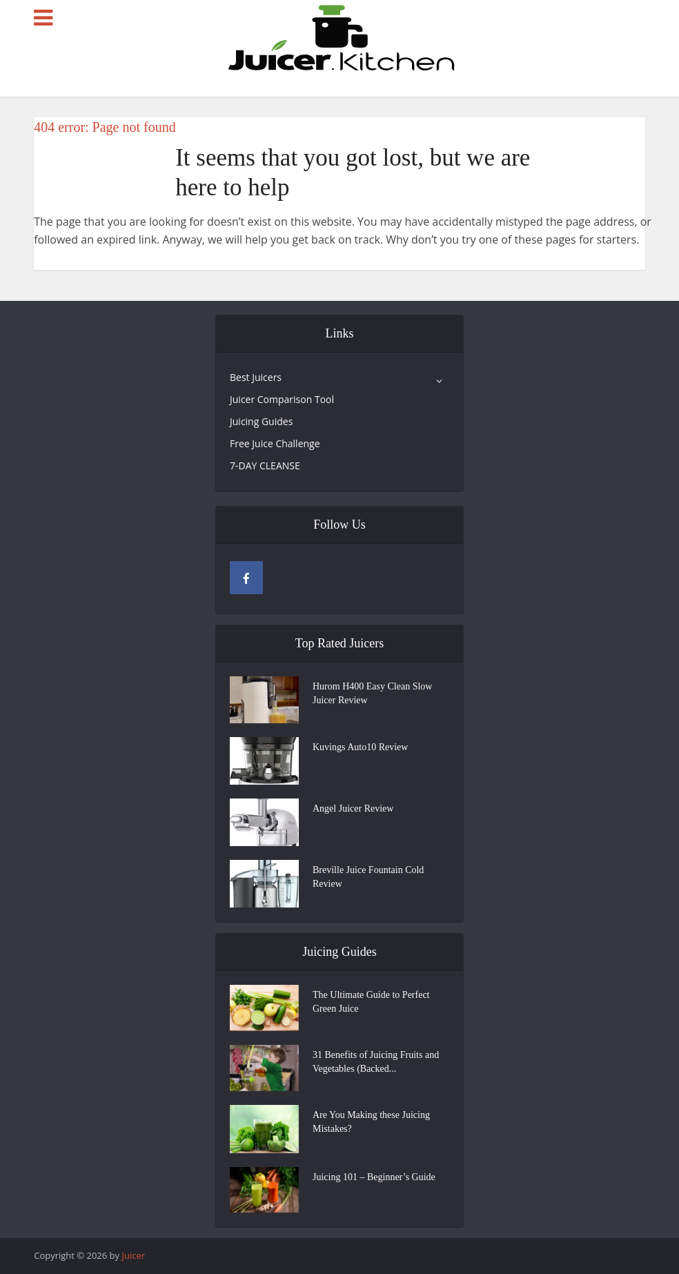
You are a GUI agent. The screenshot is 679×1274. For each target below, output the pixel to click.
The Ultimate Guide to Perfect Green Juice (371, 1002)
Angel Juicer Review (353, 808)
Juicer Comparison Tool (282, 399)
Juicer (133, 1255)
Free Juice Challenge (275, 443)
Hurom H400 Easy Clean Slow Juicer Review (372, 693)
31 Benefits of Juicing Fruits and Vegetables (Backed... (376, 1062)
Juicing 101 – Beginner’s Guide (374, 1177)
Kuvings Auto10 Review (360, 747)
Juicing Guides (261, 421)
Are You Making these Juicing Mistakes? (371, 1122)
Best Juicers (256, 377)
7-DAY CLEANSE (265, 465)
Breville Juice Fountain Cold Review (368, 877)
